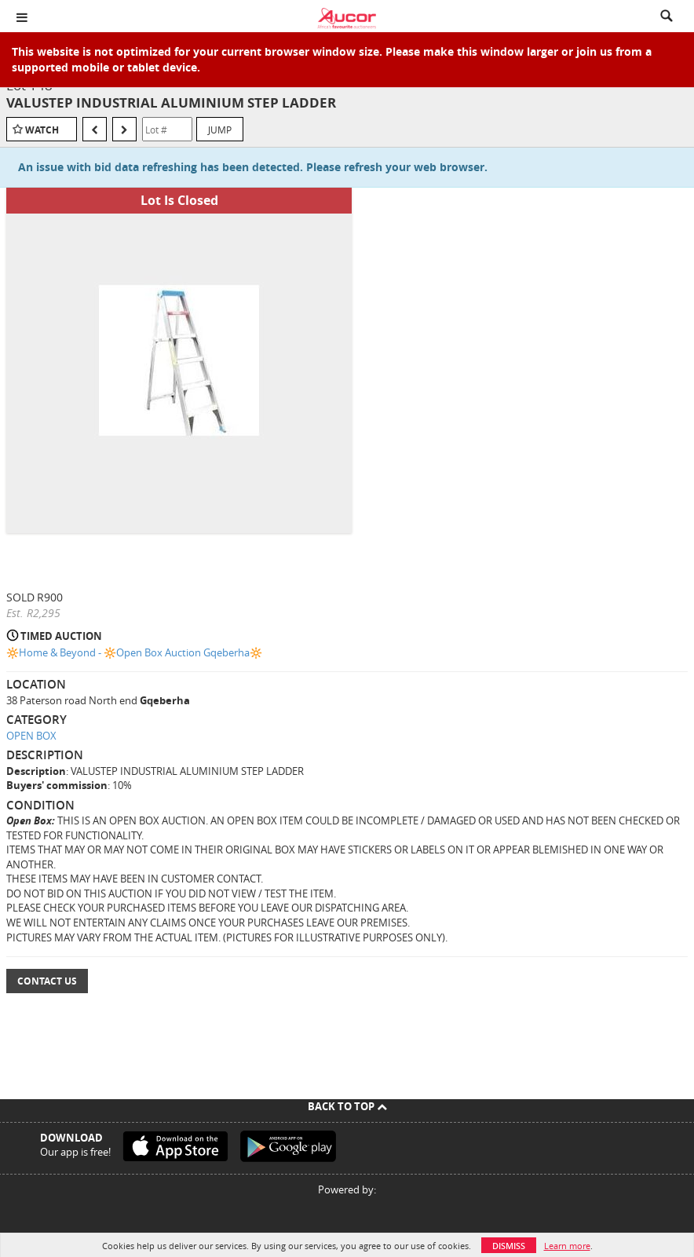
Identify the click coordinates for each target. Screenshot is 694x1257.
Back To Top (347, 1106)
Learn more (567, 1246)
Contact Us (47, 981)
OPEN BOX (31, 736)
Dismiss (508, 1246)
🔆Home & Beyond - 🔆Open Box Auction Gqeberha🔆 (134, 652)
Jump (220, 129)
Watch (42, 130)
